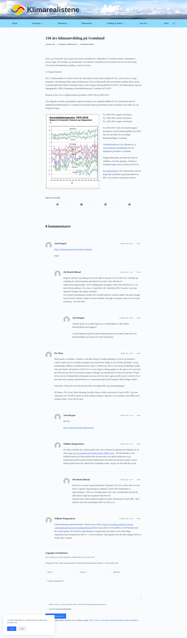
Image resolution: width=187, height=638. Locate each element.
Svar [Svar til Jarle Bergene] (138, 243)
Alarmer (62, 44)
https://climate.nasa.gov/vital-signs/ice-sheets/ (73, 249)
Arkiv (166, 23)
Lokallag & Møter (116, 23)
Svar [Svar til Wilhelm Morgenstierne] (138, 444)
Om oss (145, 23)
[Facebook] (58, 204)
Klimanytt (62, 23)
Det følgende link (110, 171)
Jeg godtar (60, 609)
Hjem (14, 23)
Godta (12, 629)
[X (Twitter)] (82, 204)
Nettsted (116, 572)
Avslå (22, 629)
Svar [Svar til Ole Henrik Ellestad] (138, 272)
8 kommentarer (87, 44)
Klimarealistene (53, 10)
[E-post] (130, 204)
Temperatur (71, 44)
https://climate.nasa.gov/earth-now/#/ (78, 428)
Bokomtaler (86, 23)
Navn (50, 572)
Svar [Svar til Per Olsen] (138, 353)
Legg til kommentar (55, 581)
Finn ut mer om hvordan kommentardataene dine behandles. (114, 620)
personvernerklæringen (63, 609)
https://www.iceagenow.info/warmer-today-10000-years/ (91, 453)
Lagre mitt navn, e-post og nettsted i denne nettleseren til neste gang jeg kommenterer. (77, 604)
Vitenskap (38, 23)
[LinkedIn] (106, 204)
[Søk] (174, 23)
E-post (83, 572)
